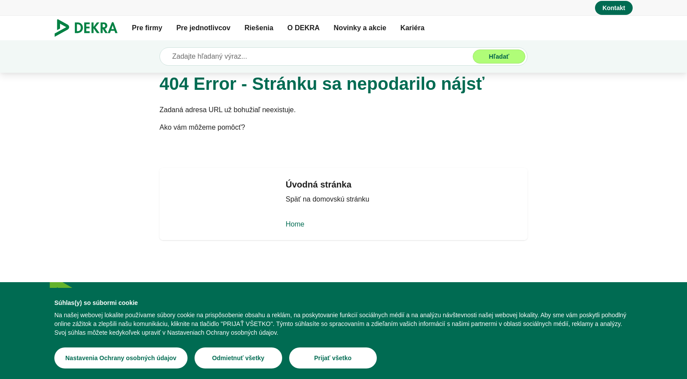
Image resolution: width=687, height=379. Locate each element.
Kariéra (412, 28)
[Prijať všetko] (333, 357)
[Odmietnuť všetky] (238, 357)
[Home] (343, 211)
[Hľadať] (499, 57)
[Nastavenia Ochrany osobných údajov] (121, 357)
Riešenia (258, 28)
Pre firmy (147, 28)
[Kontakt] (614, 8)
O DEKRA (303, 28)
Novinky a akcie (360, 28)
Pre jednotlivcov (203, 28)
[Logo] (89, 28)
